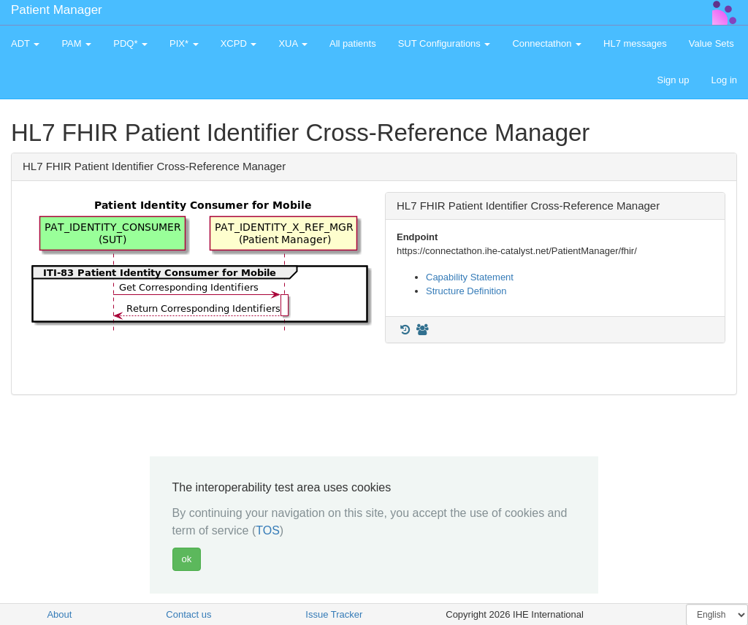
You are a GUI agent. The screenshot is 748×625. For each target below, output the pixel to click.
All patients (352, 43)
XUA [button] (293, 43)
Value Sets (711, 43)
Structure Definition (466, 290)
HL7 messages (635, 43)
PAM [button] (76, 43)
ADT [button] (25, 43)
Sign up (673, 79)
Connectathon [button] (546, 43)
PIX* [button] (184, 43)
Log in (724, 79)
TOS (268, 530)
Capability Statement (470, 277)
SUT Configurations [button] (444, 43)
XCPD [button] (239, 43)
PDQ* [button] (130, 43)
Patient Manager (56, 10)
